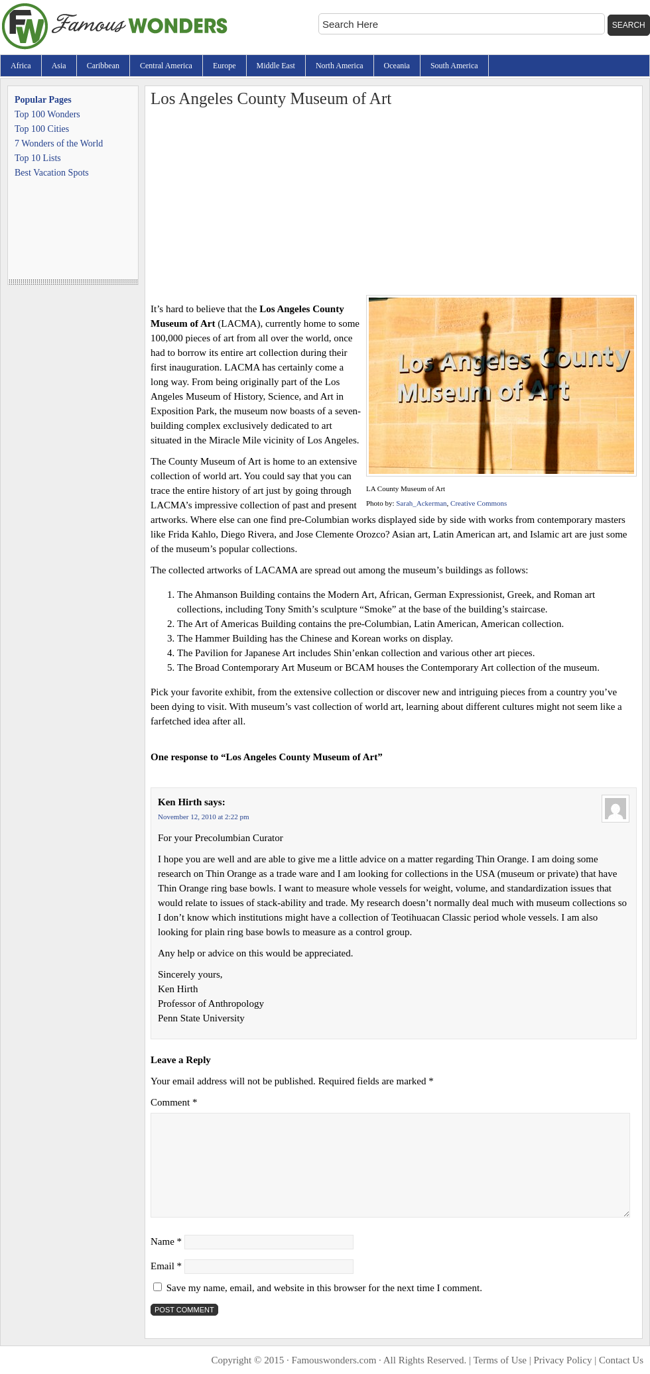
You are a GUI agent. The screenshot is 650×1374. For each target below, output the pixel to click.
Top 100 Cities (42, 129)
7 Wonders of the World (59, 143)
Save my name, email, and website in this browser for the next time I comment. (324, 1288)
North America (339, 65)
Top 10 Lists (38, 158)
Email (166, 1266)
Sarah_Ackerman (421, 503)
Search (628, 25)
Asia (59, 65)
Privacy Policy (563, 1360)
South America (454, 65)
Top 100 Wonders (47, 114)
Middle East (276, 65)
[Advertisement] (394, 202)
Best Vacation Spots (52, 173)
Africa (21, 65)
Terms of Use (500, 1360)
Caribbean (103, 65)
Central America (166, 65)
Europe (224, 65)
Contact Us (621, 1360)
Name (166, 1241)
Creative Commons (478, 503)
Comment (174, 1102)
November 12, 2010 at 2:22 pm (203, 817)
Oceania (397, 65)
